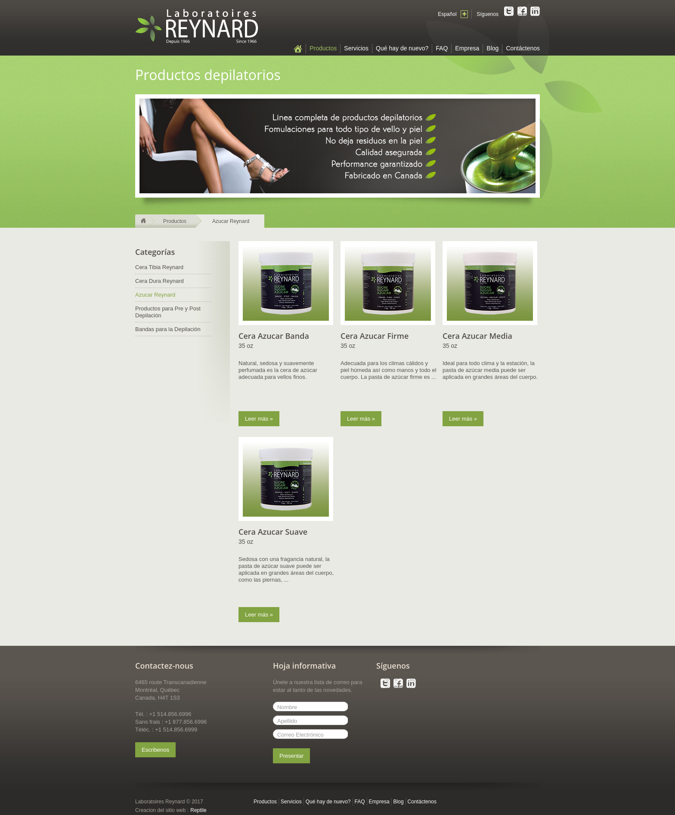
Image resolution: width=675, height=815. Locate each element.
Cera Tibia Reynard (159, 267)
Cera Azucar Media (477, 336)
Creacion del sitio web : (162, 810)
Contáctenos (523, 48)
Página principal (298, 49)
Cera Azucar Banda (273, 336)
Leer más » (259, 418)
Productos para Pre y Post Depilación (168, 312)
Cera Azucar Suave (272, 532)
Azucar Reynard (230, 221)
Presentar (291, 756)
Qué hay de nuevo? (402, 48)
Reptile (198, 810)
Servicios (356, 48)
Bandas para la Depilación (168, 329)
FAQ (442, 48)
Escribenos (155, 750)
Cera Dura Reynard (159, 281)
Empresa (467, 48)
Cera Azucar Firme (375, 336)
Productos (323, 48)
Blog (492, 48)
